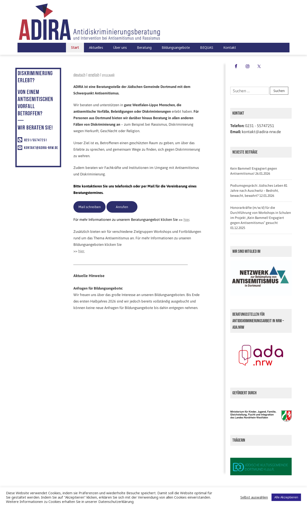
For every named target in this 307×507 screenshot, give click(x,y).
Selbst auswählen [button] (254, 497)
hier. (81, 251)
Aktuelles (96, 47)
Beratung (144, 47)
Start (75, 47)
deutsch (79, 75)
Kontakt (229, 47)
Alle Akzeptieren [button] (286, 497)
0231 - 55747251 (259, 125)
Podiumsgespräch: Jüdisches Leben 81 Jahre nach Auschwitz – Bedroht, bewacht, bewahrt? (258, 191)
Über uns (120, 47)
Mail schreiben (89, 207)
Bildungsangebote (176, 47)
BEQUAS (206, 47)
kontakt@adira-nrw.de (261, 131)
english (93, 75)
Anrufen (122, 207)
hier (186, 219)
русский (108, 75)
